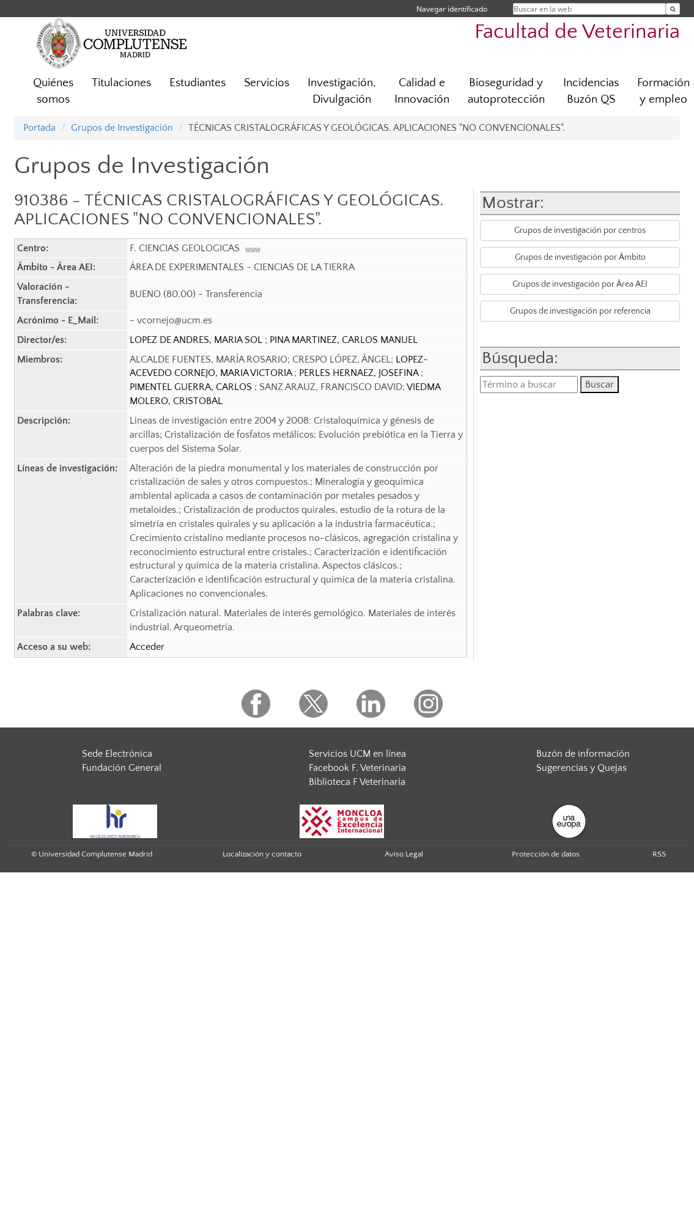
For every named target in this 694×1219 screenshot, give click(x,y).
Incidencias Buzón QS (591, 91)
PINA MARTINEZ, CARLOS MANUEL (344, 339)
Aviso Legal (404, 854)
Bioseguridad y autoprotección (506, 91)
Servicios (266, 82)
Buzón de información (583, 753)
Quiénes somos (53, 91)
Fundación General (121, 767)
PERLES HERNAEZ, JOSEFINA (360, 372)
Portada (39, 127)
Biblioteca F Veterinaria (357, 781)
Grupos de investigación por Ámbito (580, 257)
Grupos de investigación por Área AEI (580, 284)
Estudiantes (197, 82)
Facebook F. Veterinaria (357, 767)
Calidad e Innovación (421, 91)
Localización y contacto (262, 854)
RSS (659, 854)
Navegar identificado (451, 9)
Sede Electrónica (117, 753)
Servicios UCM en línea (357, 753)
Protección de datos (546, 854)
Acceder (147, 646)
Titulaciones (121, 82)
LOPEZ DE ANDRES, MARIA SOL (197, 339)
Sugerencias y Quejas (581, 767)
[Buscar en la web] (673, 9)
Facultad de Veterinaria (577, 32)
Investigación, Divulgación (342, 91)
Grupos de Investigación (122, 127)
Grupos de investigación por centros (580, 230)
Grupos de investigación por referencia (580, 311)
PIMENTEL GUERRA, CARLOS (192, 386)
